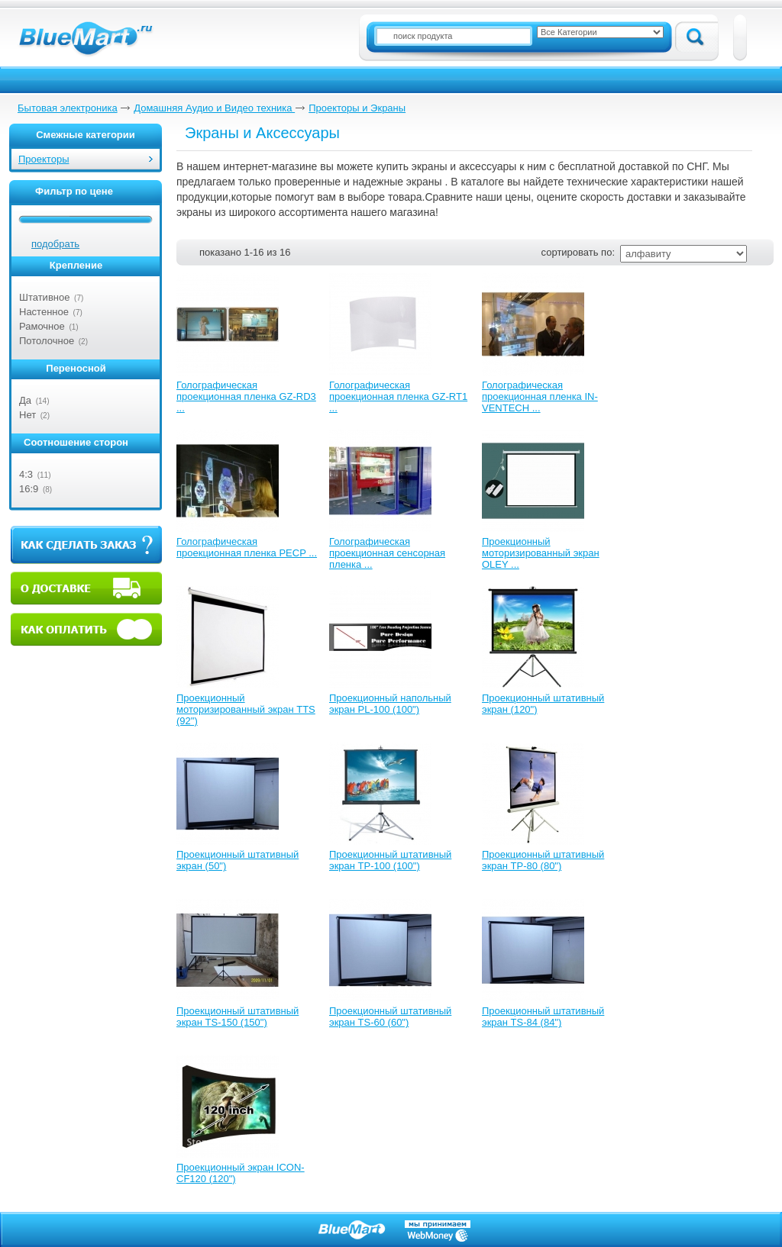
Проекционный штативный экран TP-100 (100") (390, 860)
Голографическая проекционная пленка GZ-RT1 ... (398, 396)
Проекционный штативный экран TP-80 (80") (543, 860)
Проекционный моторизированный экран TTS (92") (245, 709)
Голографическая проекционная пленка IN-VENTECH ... (540, 396)
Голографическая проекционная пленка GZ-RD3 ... (246, 396)
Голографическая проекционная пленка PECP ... (246, 547)
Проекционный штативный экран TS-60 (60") (390, 1016)
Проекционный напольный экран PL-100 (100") (390, 703)
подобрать (55, 244)
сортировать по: (578, 252)
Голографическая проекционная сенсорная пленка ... (387, 553)
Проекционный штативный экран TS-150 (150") (237, 1016)
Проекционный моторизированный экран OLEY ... (540, 553)
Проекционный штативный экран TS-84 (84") (543, 1016)
